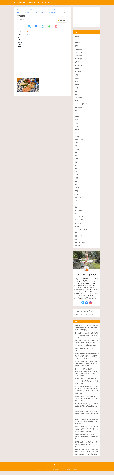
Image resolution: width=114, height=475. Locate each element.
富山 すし (77, 215)
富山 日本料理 (78, 212)
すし (24, 10)
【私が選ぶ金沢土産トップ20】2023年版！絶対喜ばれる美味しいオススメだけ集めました (86, 417)
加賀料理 (77, 117)
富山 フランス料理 (80, 218)
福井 (76, 235)
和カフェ (77, 176)
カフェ (76, 183)
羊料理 (76, 75)
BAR (76, 202)
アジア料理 (78, 72)
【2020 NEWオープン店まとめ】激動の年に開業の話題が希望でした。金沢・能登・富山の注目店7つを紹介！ (86, 330)
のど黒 (76, 127)
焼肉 (76, 153)
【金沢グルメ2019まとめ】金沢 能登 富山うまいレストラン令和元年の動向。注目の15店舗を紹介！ (86, 425)
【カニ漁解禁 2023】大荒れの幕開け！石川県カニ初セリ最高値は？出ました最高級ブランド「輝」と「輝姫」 (87, 359)
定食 (76, 170)
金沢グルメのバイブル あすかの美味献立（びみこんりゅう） (38, 2)
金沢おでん (78, 42)
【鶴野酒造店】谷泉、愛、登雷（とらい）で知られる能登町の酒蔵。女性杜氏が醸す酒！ (86, 441)
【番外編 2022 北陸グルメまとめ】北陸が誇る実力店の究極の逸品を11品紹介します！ (86, 410)
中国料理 (77, 69)
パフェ (76, 186)
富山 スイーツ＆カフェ (81, 231)
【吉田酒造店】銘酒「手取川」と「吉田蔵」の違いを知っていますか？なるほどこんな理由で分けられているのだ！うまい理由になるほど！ (86, 393)
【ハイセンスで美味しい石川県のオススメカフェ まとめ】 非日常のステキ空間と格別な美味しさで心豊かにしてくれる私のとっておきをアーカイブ (86, 375)
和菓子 (76, 179)
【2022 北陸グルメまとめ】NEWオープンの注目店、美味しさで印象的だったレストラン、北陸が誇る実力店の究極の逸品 (86, 346)
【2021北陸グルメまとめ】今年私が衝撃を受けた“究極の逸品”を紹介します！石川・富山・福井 (86, 338)
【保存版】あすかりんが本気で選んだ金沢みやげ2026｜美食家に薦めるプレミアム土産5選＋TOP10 (86, 384)
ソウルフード (78, 134)
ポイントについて (31, 34)
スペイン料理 (78, 56)
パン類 (76, 196)
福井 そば (77, 248)
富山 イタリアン (79, 222)
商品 (76, 205)
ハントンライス (79, 140)
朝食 (76, 173)
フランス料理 (78, 49)
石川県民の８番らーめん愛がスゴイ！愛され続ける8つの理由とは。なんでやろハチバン (86, 448)
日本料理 (77, 36)
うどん (76, 160)
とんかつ (77, 88)
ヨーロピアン (78, 65)
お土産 (76, 82)
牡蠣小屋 (77, 130)
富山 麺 (77, 228)
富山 (76, 209)
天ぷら (76, 124)
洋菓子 (76, 192)
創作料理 (77, 85)
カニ (76, 91)
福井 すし (77, 241)
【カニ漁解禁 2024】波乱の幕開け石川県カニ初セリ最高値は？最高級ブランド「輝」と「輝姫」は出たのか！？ (87, 366)
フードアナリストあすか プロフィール (85, 313)
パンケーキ (78, 199)
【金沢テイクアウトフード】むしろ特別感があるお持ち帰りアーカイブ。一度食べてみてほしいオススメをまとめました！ (86, 433)
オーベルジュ (78, 98)
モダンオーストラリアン (81, 104)
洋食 (76, 95)
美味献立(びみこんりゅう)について (84, 316)
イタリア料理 (78, 59)
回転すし (77, 78)
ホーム (20, 10)
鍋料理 (76, 121)
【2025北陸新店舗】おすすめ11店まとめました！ (86, 352)
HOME (57, 469)
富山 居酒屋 (78, 225)
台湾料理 (77, 62)
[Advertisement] (42, 62)
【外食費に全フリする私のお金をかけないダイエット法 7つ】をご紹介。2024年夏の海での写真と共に (86, 402)
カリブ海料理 (78, 108)
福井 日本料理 (78, 238)
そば (76, 163)
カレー (76, 166)
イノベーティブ (79, 52)
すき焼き (77, 150)
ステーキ (77, 147)
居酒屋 (76, 46)
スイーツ (77, 189)
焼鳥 (76, 157)
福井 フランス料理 (80, 244)
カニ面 (76, 101)
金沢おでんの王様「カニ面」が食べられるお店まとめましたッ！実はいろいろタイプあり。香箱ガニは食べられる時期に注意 (86, 456)
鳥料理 (76, 111)
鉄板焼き (77, 143)
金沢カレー (78, 137)
